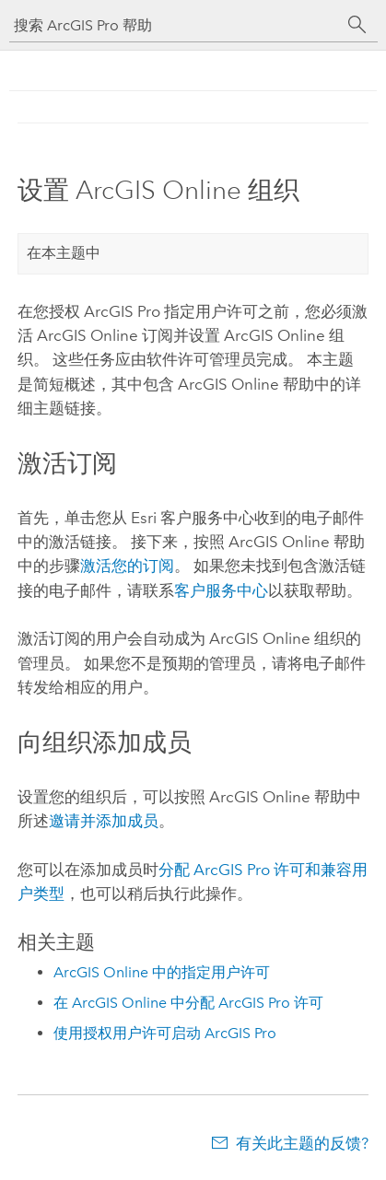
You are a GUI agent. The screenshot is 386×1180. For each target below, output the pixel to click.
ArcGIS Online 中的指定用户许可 (161, 972)
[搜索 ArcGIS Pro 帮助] (175, 25)
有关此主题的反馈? (302, 1143)
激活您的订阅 (127, 565)
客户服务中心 (221, 590)
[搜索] (357, 25)
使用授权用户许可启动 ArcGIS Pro (164, 1033)
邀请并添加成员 (103, 821)
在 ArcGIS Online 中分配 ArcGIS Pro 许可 (188, 1002)
